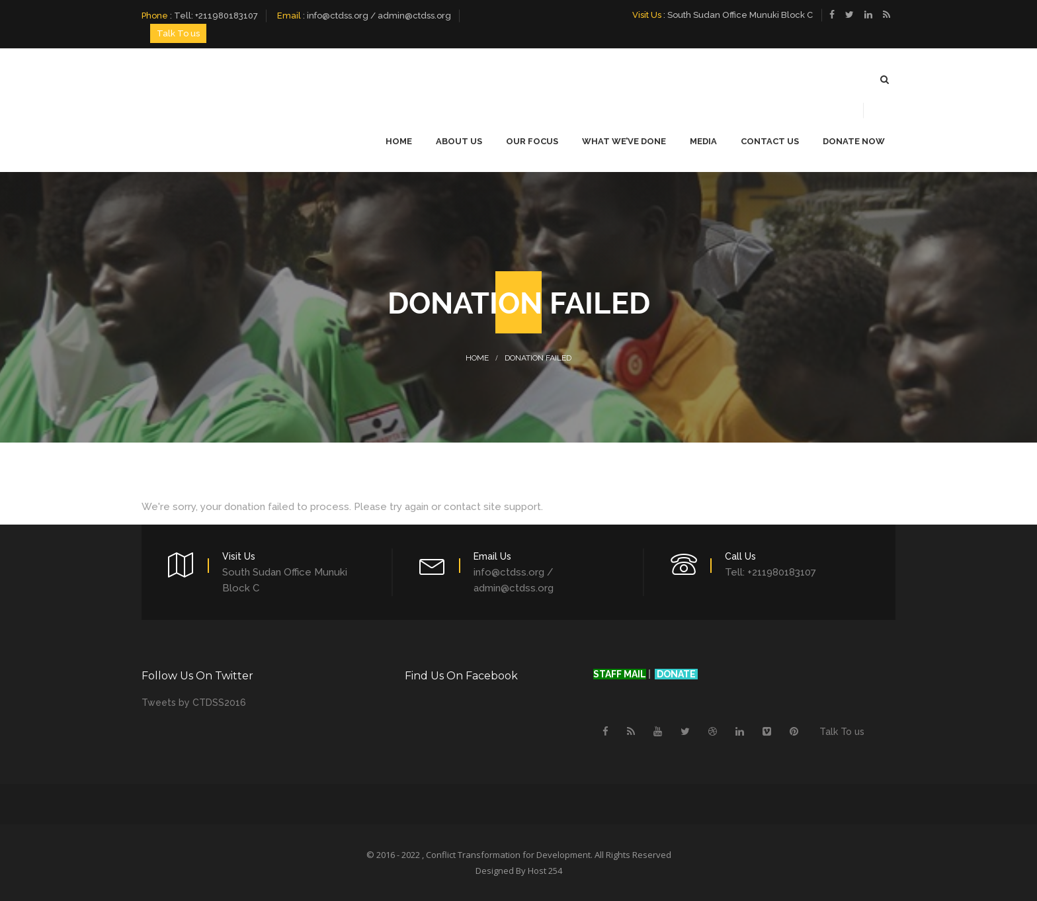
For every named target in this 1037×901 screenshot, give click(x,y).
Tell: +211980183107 (216, 16)
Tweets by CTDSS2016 (194, 702)
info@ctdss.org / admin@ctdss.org (379, 16)
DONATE (677, 674)
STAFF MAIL (619, 674)
